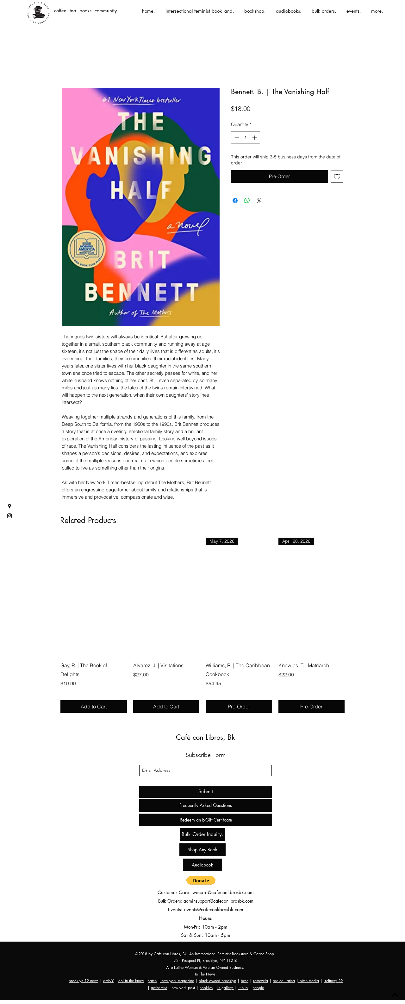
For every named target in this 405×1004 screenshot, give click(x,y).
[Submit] (205, 792)
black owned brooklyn (217, 980)
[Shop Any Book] (202, 849)
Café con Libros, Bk (205, 737)
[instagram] (9, 516)
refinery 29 (333, 980)
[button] (200, 880)
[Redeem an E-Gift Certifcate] (205, 820)
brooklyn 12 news (83, 980)
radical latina (284, 980)
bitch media (308, 980)
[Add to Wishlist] (337, 176)
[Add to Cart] (93, 706)
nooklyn (206, 987)
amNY (108, 980)
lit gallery (225, 987)
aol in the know (131, 980)
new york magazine (177, 980)
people (258, 987)
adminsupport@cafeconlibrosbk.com (218, 901)
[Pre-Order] (239, 706)
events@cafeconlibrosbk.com (213, 909)
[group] (202, 625)
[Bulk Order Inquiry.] (202, 834)
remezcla (260, 980)
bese (244, 980)
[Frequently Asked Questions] (205, 805)
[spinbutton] (245, 138)
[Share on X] (259, 200)
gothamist (159, 987)
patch (152, 980)
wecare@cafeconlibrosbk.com (223, 892)
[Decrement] (236, 138)
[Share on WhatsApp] (247, 200)
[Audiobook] (202, 865)
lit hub (243, 987)
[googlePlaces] (9, 506)
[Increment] (255, 138)
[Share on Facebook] (235, 200)
